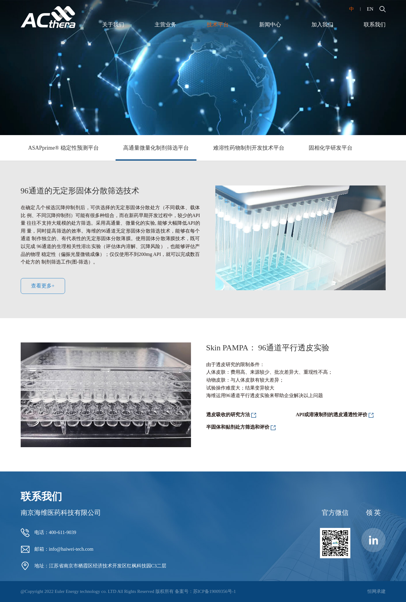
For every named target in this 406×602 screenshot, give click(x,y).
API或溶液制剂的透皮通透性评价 (332, 414)
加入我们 (322, 25)
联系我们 (375, 25)
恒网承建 (376, 591)
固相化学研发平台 (330, 148)
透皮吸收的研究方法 (228, 414)
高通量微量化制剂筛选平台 (156, 148)
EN (370, 9)
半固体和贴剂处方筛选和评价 (237, 427)
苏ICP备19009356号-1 (214, 591)
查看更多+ (43, 286)
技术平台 (218, 25)
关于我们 (113, 25)
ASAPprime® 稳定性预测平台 (63, 148)
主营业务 (165, 25)
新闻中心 (270, 25)
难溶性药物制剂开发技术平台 (248, 148)
